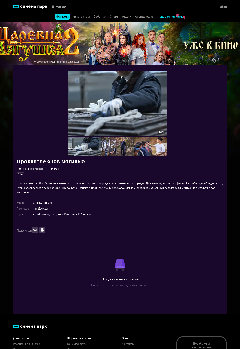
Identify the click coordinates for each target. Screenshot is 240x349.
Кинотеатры (81, 16)
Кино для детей (76, 344)
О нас (125, 338)
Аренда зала (144, 16)
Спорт (114, 16)
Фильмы (62, 16)
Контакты (128, 344)
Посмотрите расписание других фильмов (120, 285)
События (100, 16)
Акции (126, 16)
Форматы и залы (79, 338)
